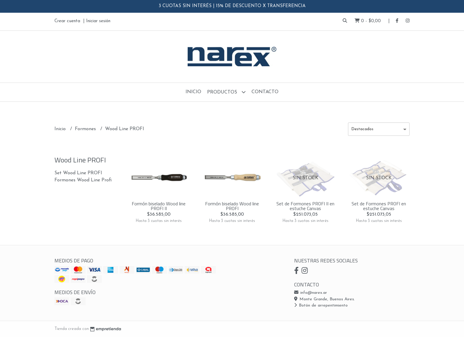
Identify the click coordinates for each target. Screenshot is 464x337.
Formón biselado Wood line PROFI (232, 206)
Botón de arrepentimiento (321, 305)
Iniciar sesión (98, 21)
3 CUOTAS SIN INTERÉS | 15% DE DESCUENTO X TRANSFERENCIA (232, 6)
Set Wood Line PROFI (78, 173)
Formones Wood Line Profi (83, 180)
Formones (86, 129)
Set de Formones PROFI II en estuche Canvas (305, 206)
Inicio (193, 92)
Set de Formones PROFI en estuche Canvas (379, 206)
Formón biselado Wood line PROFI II (159, 206)
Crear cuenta (67, 21)
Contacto (265, 92)
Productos (226, 92)
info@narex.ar (310, 293)
